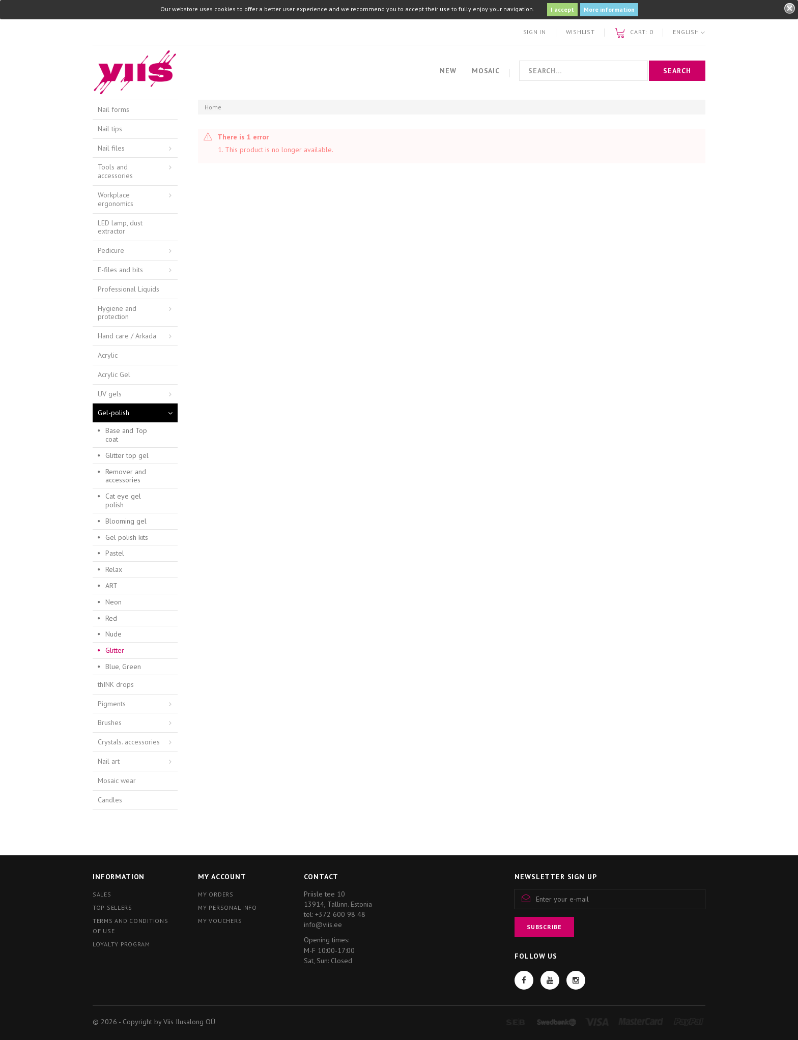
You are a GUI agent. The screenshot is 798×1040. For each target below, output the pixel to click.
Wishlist (580, 32)
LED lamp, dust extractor (120, 227)
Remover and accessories (125, 476)
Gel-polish (113, 412)
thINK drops (116, 684)
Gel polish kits (126, 537)
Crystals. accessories (129, 741)
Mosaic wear (117, 780)
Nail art (109, 761)
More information (609, 9)
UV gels (110, 393)
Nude (113, 634)
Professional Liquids (128, 289)
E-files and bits (120, 269)
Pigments (112, 703)
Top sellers (112, 907)
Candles (110, 799)
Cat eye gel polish (123, 500)
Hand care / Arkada (127, 335)
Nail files (111, 148)
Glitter (114, 650)
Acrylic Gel (114, 374)
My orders (215, 894)
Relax (113, 569)
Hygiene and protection (117, 313)
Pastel (114, 553)
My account (222, 876)
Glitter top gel (127, 455)
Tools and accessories (115, 171)
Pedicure (111, 250)
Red (111, 618)
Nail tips (110, 128)
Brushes (110, 722)
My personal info (227, 907)
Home (213, 107)
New (448, 70)
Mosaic (486, 70)
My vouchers (220, 921)
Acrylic (108, 355)
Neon (113, 601)
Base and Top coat (126, 435)
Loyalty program (121, 944)
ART (111, 585)
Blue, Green (123, 666)
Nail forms (113, 109)
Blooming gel (126, 521)
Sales (102, 894)
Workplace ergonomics (115, 199)
